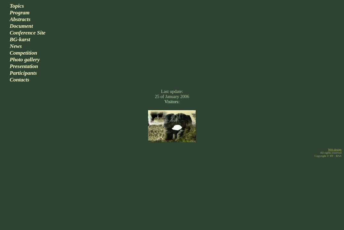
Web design (334, 149)
